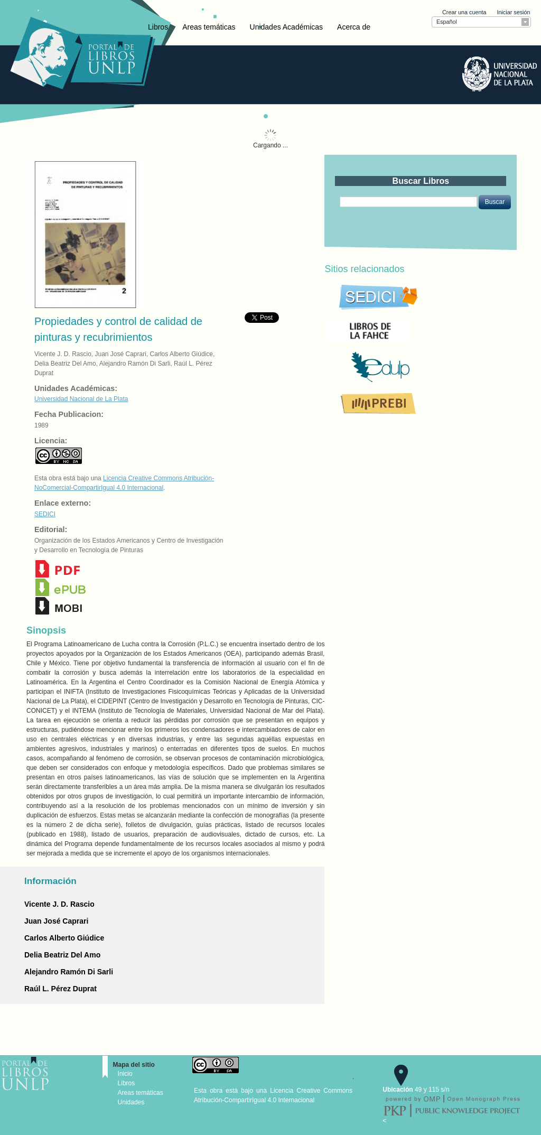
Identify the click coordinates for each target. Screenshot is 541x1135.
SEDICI (44, 514)
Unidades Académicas (286, 27)
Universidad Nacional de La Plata (81, 399)
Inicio (125, 1073)
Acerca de (353, 27)
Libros (158, 27)
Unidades (131, 1102)
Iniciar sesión (513, 12)
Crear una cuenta (464, 12)
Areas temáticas (208, 27)
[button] (495, 202)
